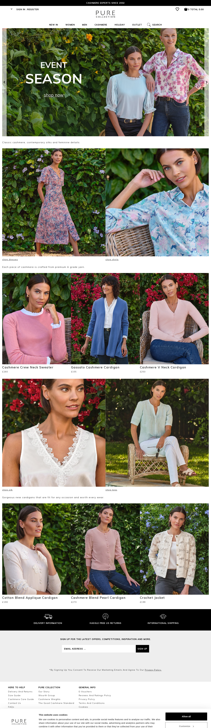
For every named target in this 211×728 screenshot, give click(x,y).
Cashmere (101, 24)
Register (33, 9)
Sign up (142, 648)
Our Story (44, 691)
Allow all (186, 700)
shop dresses (10, 259)
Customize (186, 710)
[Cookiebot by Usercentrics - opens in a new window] (19, 722)
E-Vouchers (85, 691)
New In (53, 24)
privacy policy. (153, 670)
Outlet (137, 24)
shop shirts (112, 259)
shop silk (7, 489)
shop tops (111, 489)
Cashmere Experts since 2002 (105, 3)
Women (70, 24)
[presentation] (4, 82)
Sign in (20, 9)
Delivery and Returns (20, 691)
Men (84, 24)
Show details (45, 722)
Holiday (120, 24)
